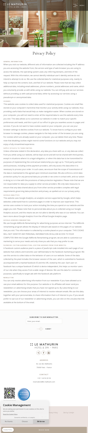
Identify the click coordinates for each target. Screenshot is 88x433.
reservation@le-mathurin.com (44, 382)
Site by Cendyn (68, 412)
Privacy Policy (53, 412)
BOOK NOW (44, 430)
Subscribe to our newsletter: (44, 317)
